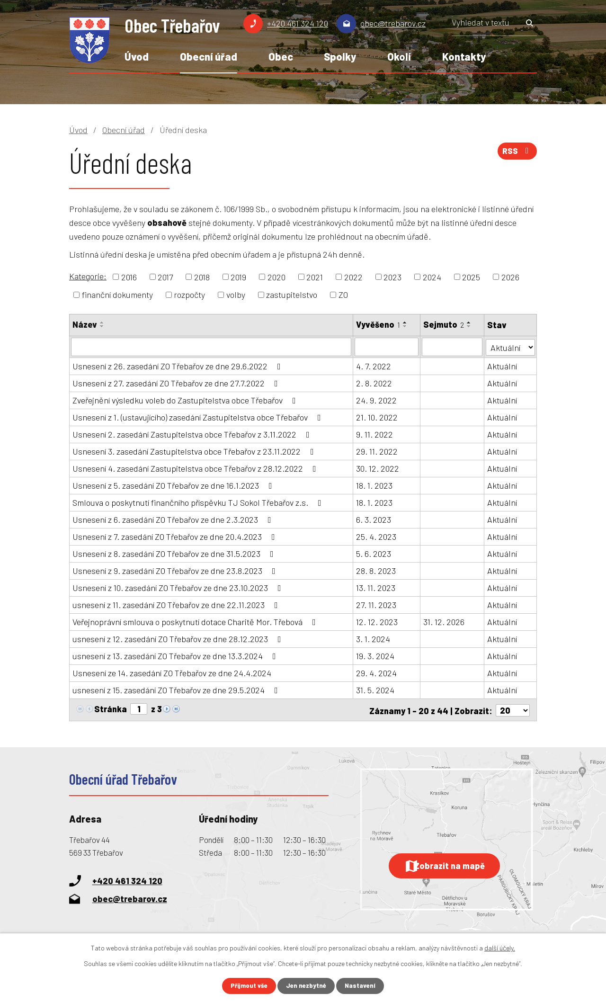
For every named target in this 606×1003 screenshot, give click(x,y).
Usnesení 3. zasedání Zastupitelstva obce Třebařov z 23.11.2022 (195, 451)
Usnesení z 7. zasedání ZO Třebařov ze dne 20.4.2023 (175, 536)
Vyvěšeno (378, 324)
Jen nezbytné (307, 986)
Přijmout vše (247, 986)
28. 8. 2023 (376, 570)
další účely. (499, 947)
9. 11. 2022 (374, 434)
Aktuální (502, 365)
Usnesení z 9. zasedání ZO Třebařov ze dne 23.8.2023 (175, 570)
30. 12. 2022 (377, 468)
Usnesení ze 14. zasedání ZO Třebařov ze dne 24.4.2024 (171, 672)
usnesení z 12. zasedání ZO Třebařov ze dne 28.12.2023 (178, 638)
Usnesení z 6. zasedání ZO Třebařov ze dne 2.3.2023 (173, 519)
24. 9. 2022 (376, 399)
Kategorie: (88, 276)
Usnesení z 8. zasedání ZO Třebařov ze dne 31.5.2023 (174, 553)
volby (235, 294)
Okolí (399, 56)
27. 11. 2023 (376, 604)
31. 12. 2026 (443, 621)
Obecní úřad (208, 56)
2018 (202, 276)
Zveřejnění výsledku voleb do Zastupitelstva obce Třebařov (186, 399)
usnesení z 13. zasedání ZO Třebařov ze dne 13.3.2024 (176, 655)
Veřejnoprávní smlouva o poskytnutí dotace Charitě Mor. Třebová (196, 621)
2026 (510, 276)
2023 (392, 276)
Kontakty (464, 56)
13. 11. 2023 (375, 587)
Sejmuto (443, 324)
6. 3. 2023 (373, 519)
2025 (471, 276)
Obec (280, 56)
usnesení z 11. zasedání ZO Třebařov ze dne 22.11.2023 (177, 604)
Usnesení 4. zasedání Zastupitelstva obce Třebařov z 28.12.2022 (196, 468)
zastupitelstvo (291, 294)
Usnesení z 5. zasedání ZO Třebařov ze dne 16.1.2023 (174, 485)
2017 (165, 276)
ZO (343, 294)
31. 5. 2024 (375, 689)
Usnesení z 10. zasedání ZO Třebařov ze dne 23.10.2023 (178, 587)
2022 (353, 276)
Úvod (137, 56)
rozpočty (189, 294)
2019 (238, 276)
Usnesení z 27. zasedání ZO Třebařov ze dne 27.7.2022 (177, 382)
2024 (432, 276)
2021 (314, 276)
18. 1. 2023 (374, 485)
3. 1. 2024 (373, 638)
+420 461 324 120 (297, 23)
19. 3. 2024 (375, 655)
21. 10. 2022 (377, 417)
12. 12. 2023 (377, 621)
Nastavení (363, 986)
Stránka (110, 708)
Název (84, 324)
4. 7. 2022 (373, 365)
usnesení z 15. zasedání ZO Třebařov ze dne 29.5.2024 (177, 689)
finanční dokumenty (117, 294)
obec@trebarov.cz (393, 23)
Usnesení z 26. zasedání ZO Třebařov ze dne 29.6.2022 (178, 365)
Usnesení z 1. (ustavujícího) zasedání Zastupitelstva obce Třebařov (198, 417)
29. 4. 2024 (376, 672)
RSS (516, 154)
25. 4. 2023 (376, 536)
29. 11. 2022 (377, 451)
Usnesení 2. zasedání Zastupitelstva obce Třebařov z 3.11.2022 (192, 434)
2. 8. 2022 (374, 382)
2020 (276, 276)
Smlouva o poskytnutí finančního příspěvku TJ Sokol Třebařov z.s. (198, 502)
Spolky (340, 56)
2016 (129, 276)
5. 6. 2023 (373, 553)
